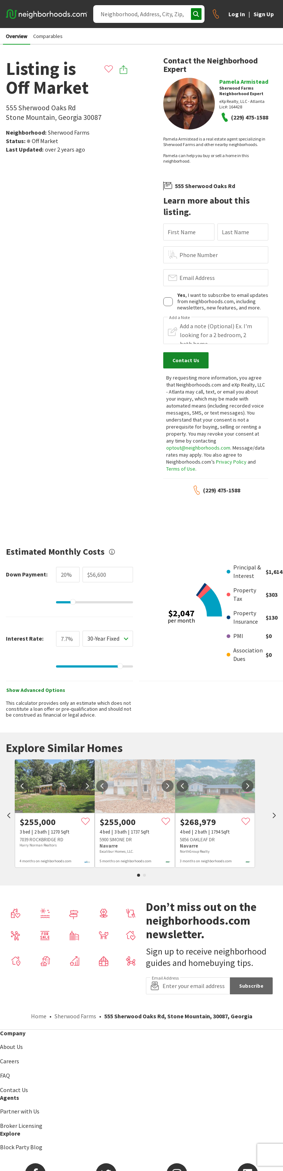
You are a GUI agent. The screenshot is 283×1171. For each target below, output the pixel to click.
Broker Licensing (21, 1125)
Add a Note (179, 317)
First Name (182, 232)
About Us (11, 1046)
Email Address (197, 278)
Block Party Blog (21, 1147)
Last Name (235, 232)
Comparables (48, 36)
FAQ (5, 1075)
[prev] (9, 816)
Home (38, 1016)
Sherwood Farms (69, 132)
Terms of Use (180, 468)
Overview (16, 36)
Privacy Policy (231, 461)
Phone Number (198, 255)
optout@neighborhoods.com (198, 447)
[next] (87, 786)
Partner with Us (19, 1111)
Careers (9, 1061)
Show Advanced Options (35, 690)
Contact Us (14, 1090)
